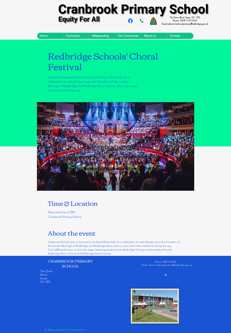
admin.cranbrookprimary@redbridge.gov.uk (187, 23)
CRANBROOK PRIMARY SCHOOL (70, 263)
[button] (76, 36)
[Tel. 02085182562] (142, 21)
